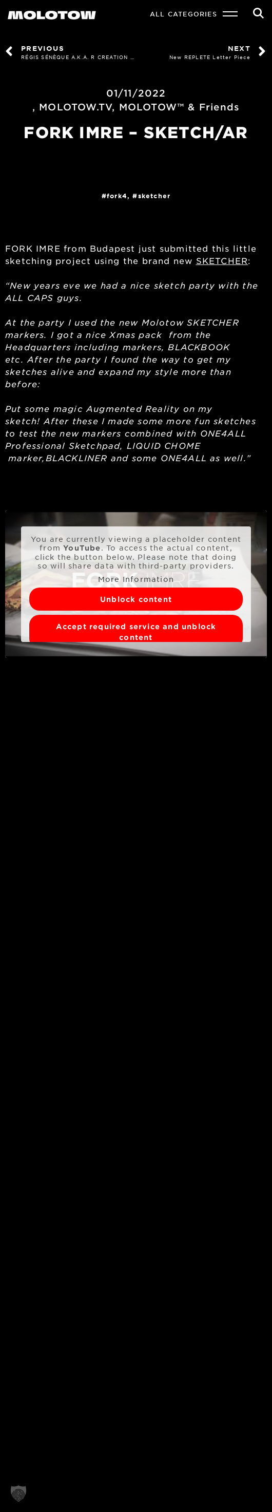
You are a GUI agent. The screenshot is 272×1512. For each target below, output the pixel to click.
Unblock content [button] (136, 599)
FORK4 (117, 196)
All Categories (183, 14)
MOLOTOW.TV (75, 106)
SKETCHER (154, 196)
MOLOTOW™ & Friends (179, 106)
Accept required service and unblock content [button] (136, 631)
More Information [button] (136, 578)
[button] (18, 1493)
